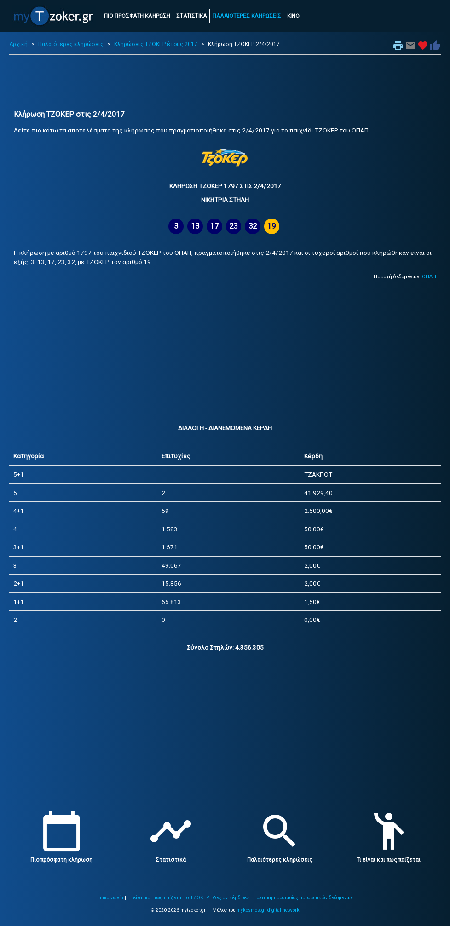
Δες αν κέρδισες (231, 898)
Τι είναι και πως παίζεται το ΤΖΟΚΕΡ (168, 898)
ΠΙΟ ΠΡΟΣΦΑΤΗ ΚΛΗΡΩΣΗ (137, 16)
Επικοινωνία (110, 898)
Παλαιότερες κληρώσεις (71, 44)
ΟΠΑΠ (429, 277)
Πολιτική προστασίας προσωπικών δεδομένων (303, 898)
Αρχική (18, 44)
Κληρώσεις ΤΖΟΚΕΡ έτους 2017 (155, 44)
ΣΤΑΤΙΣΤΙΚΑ (191, 16)
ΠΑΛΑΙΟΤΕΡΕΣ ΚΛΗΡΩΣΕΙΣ (247, 16)
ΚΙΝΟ (293, 16)
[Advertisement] (225, 82)
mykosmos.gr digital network (268, 910)
